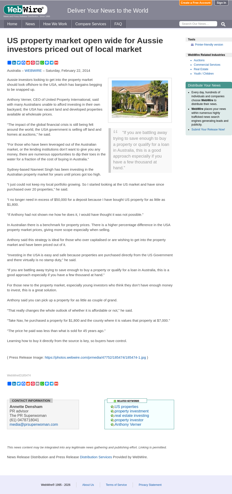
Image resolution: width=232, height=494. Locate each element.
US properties (124, 406)
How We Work (55, 24)
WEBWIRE (33, 70)
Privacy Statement (150, 485)
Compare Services (90, 24)
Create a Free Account (196, 2)
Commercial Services (207, 64)
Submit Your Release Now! (208, 129)
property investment (130, 411)
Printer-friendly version (209, 44)
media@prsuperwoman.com (34, 424)
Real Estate (201, 69)
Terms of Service (116, 485)
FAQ (118, 24)
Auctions (199, 60)
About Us (88, 485)
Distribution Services (96, 457)
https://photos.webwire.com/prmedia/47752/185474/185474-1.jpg (95, 357)
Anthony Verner (126, 424)
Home (12, 24)
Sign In (221, 2)
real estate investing (130, 415)
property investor (127, 420)
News (30, 24)
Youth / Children (204, 73)
